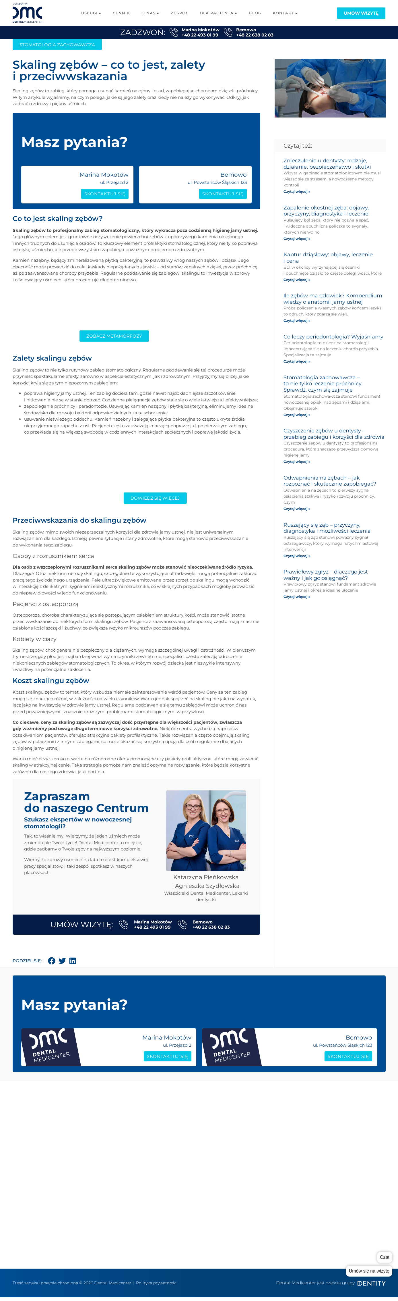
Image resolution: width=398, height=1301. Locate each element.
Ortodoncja (186, 1187)
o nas (269, 1118)
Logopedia (185, 1161)
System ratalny (346, 1153)
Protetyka (185, 1135)
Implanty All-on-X (193, 1127)
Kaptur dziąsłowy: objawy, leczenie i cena (328, 257)
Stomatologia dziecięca (199, 1222)
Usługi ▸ (91, 13)
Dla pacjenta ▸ (218, 13)
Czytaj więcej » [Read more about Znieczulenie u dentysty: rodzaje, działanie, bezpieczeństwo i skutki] (297, 191)
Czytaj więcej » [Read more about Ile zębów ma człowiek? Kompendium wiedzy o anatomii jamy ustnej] (297, 320)
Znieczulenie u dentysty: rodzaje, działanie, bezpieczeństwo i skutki (327, 163)
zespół (270, 1127)
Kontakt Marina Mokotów (280, 1164)
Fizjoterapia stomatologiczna (205, 1153)
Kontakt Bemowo (281, 1176)
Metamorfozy (189, 1256)
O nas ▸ (150, 13)
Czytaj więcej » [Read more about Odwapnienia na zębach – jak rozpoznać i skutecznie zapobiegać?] (297, 509)
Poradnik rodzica (349, 1118)
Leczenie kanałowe (194, 1170)
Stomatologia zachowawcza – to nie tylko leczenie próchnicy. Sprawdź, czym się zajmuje (323, 383)
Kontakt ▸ (285, 13)
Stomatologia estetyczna (201, 1204)
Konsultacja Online (194, 1247)
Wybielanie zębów (194, 1239)
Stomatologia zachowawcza (204, 1144)
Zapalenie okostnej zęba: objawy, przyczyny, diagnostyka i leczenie (326, 211)
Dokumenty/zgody (350, 1161)
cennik (270, 1135)
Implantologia (190, 1118)
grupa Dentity (277, 1153)
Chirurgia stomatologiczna (203, 1178)
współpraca (275, 1144)
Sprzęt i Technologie (352, 1135)
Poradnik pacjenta (350, 1127)
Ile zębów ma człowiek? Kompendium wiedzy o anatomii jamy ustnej (333, 298)
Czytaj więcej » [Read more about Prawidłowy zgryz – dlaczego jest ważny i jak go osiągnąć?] (297, 596)
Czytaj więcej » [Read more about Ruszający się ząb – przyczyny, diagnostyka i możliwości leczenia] (297, 556)
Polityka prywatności (157, 1286)
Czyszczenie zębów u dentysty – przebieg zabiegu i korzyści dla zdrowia (334, 434)
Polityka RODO (277, 1184)
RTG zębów (185, 1230)
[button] (52, 963)
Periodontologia (192, 1213)
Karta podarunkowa (352, 1144)
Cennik (121, 13)
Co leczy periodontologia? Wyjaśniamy (333, 337)
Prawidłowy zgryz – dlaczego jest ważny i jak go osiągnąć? (326, 575)
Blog (255, 13)
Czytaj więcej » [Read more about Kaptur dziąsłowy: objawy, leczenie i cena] (297, 280)
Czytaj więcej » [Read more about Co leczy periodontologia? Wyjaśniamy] (297, 361)
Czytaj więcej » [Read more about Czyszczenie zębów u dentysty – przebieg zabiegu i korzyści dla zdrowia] (297, 461)
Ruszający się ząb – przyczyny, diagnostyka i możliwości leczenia (327, 528)
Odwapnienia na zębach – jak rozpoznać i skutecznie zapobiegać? (330, 481)
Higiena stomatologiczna (201, 1196)
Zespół (179, 13)
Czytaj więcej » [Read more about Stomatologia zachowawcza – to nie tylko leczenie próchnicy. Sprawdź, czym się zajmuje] (297, 415)
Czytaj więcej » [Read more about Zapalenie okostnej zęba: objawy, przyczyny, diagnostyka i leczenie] (297, 238)
